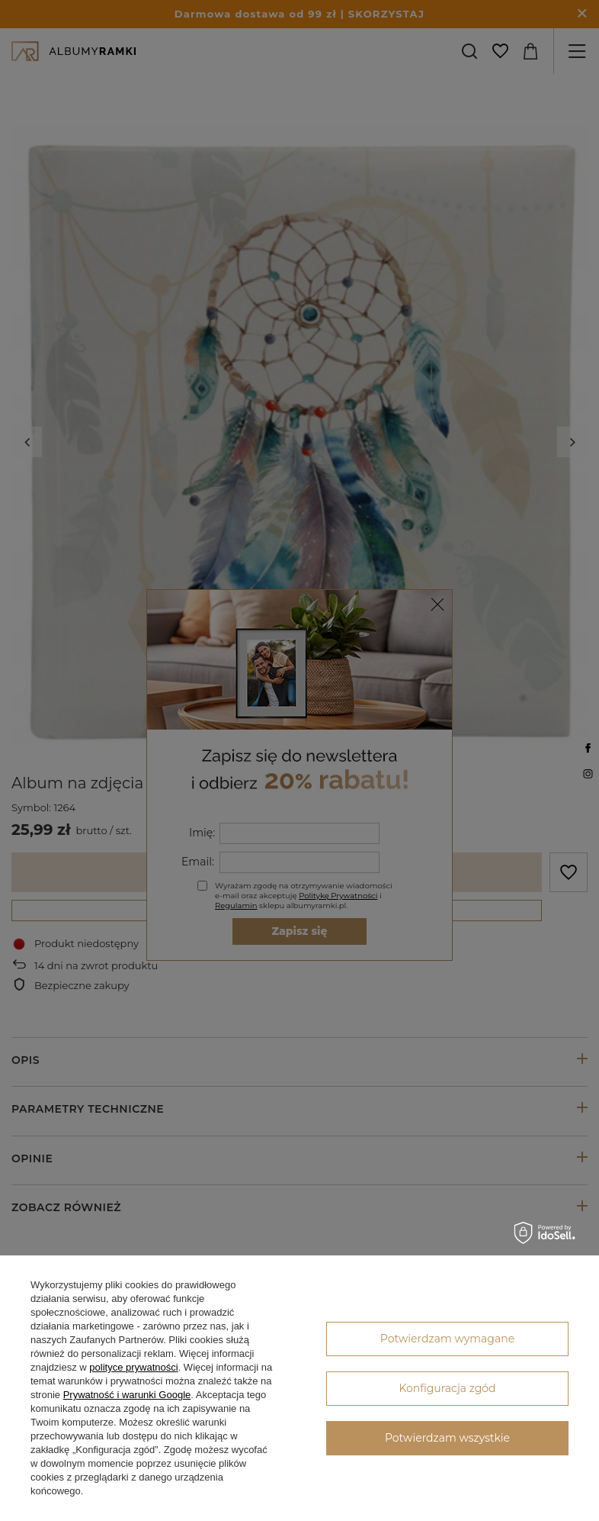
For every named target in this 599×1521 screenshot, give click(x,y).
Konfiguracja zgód (447, 1388)
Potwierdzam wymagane (447, 1338)
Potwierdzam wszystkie (447, 1438)
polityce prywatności (133, 1367)
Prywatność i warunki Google (127, 1394)
